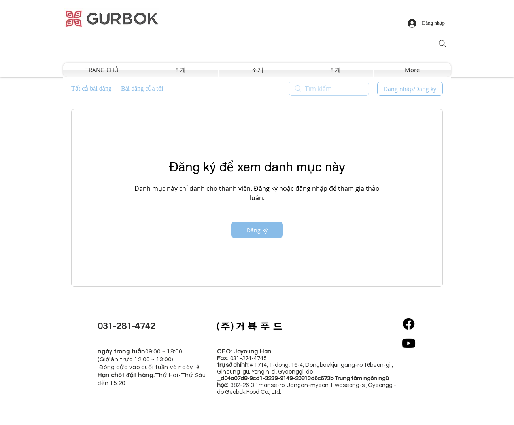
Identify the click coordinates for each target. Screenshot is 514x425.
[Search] (442, 43)
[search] (329, 89)
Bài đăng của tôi (142, 88)
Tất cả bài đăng (91, 88)
